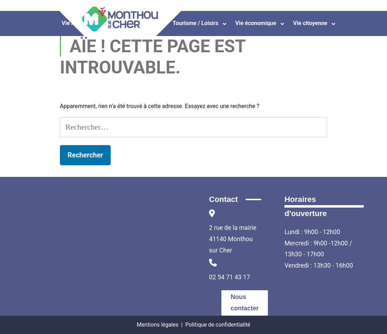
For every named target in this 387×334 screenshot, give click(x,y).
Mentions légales (157, 324)
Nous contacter (245, 302)
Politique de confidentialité (217, 324)
